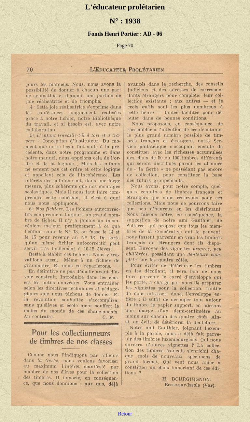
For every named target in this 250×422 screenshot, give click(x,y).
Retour (125, 413)
